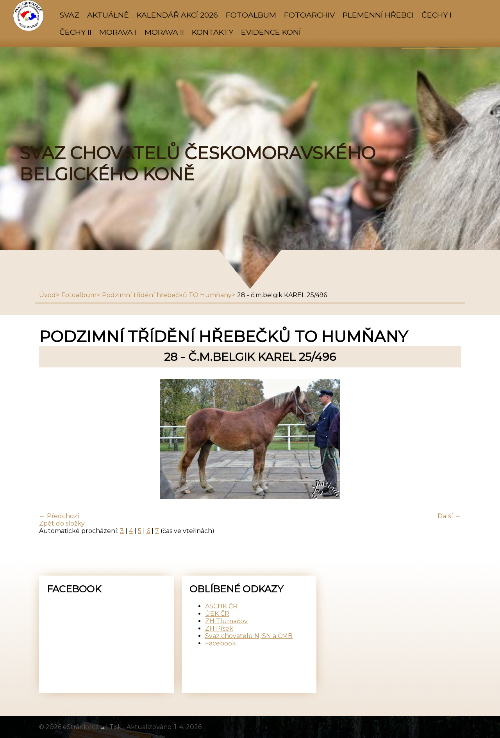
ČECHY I (436, 15)
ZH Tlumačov (226, 621)
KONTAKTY (212, 32)
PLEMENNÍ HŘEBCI (378, 15)
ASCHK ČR (221, 606)
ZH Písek (219, 628)
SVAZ (69, 15)
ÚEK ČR (217, 613)
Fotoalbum (251, 15)
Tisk (115, 727)
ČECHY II (75, 32)
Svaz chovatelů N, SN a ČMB (249, 636)
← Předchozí (59, 516)
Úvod (47, 295)
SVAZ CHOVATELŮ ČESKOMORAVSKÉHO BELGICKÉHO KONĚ (197, 164)
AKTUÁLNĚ (108, 15)
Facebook (220, 643)
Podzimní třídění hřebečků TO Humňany (167, 295)
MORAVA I (118, 32)
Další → (449, 516)
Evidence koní (271, 32)
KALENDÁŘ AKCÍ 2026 (177, 15)
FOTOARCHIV (309, 15)
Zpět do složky (62, 523)
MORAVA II (164, 32)
